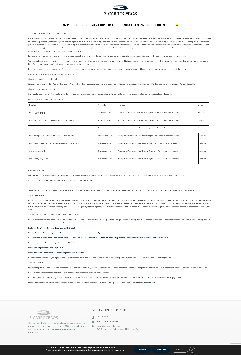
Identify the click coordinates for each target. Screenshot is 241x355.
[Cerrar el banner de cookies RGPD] (192, 350)
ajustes (121, 350)
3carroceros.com (121, 206)
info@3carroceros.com (145, 282)
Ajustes (180, 349)
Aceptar (142, 349)
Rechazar (161, 349)
